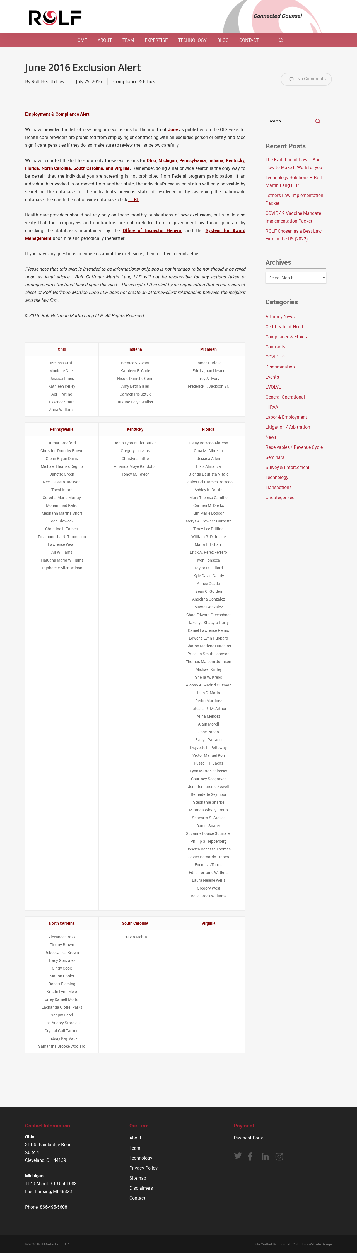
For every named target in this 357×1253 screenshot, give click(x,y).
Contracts (275, 347)
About (135, 1138)
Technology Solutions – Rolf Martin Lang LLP (294, 181)
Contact (137, 1198)
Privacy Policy (143, 1168)
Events (272, 377)
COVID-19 (275, 357)
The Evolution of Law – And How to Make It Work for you (294, 163)
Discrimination (280, 367)
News (271, 437)
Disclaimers (141, 1188)
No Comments (306, 79)
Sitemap (137, 1178)
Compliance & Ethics (134, 81)
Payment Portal (249, 1138)
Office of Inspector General (152, 230)
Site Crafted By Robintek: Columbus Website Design (293, 1244)
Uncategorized (280, 497)
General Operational (285, 397)
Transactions (278, 487)
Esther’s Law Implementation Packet (294, 199)
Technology (277, 477)
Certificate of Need (284, 327)
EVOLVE (273, 387)
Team (134, 1148)
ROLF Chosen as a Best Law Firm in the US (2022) (294, 235)
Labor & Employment (286, 417)
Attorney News (280, 317)
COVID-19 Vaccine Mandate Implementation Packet (293, 217)
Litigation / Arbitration (288, 427)
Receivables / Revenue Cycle (294, 447)
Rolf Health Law (48, 81)
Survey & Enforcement (288, 467)
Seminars (275, 457)
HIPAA (272, 407)
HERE (133, 199)
